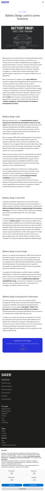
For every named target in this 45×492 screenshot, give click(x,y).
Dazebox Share (6, 411)
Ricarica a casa (6, 383)
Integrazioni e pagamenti (9, 445)
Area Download (6, 399)
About (3, 431)
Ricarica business (6, 386)
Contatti (4, 435)
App (3, 440)
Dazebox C (5, 413)
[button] (43, 450)
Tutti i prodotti (6, 393)
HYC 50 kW (5, 422)
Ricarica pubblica (7, 389)
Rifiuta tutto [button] (12, 485)
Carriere (4, 433)
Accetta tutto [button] (33, 485)
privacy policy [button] (12, 454)
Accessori (4, 396)
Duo (3, 418)
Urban (3, 420)
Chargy (4, 416)
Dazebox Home (6, 409)
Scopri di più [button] (22, 488)
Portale (4, 443)
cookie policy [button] (4, 459)
